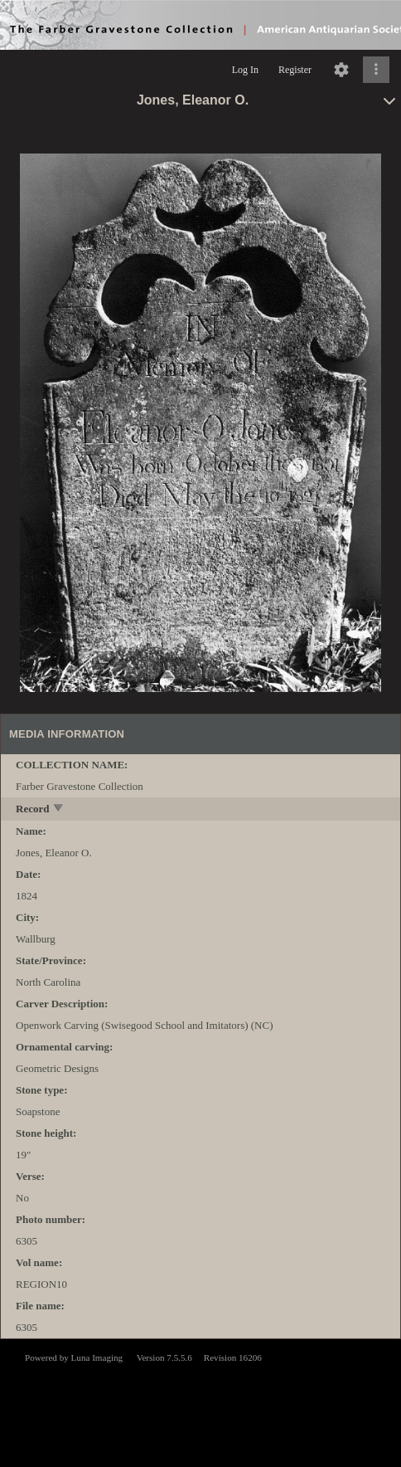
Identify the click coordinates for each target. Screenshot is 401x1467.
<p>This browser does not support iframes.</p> (200, 1401)
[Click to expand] (376, 69)
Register (295, 70)
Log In (245, 70)
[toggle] (59, 809)
